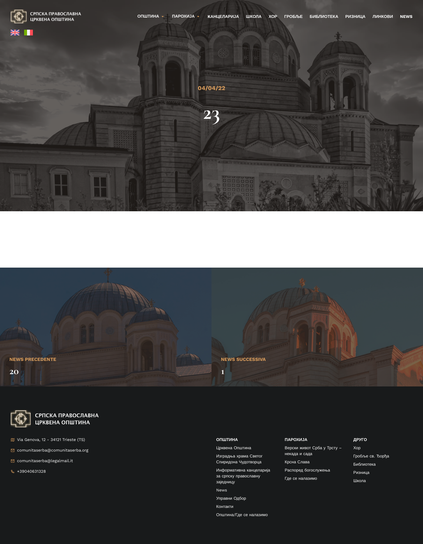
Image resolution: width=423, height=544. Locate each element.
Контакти (224, 506)
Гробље (293, 16)
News (406, 16)
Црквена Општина (233, 448)
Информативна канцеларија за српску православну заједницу (243, 476)
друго (360, 439)
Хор (272, 16)
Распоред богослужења (307, 470)
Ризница (355, 16)
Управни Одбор (231, 498)
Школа (253, 16)
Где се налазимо (301, 478)
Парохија (183, 16)
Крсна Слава (297, 462)
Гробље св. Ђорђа (371, 456)
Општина (148, 16)
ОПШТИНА (227, 439)
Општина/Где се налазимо (242, 515)
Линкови (382, 16)
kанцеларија (223, 16)
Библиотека (324, 16)
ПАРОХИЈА (296, 439)
